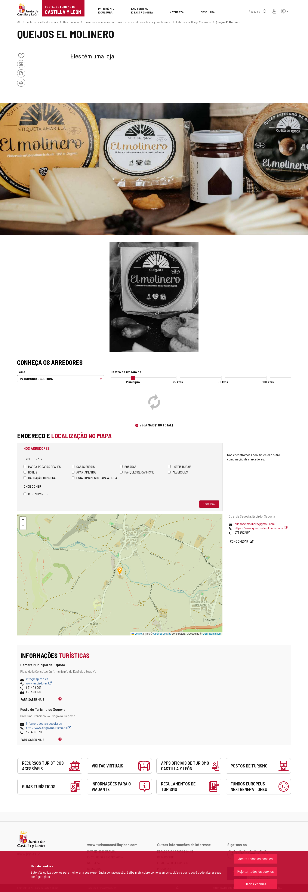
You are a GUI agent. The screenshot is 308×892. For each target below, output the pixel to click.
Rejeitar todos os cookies (255, 871)
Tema (21, 372)
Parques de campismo (137, 472)
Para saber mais (32, 699)
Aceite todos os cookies (255, 858)
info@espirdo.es (37, 679)
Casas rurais (83, 467)
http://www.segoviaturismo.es (48, 728)
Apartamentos (84, 472)
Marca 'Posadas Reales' (42, 467)
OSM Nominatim (212, 633)
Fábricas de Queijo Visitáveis (193, 22)
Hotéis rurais (179, 467)
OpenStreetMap (162, 633)
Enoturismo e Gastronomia (42, 22)
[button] (285, 10)
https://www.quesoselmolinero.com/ (261, 528)
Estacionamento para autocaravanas (96, 478)
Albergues (178, 472)
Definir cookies (255, 884)
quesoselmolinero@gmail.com (255, 524)
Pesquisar (209, 504)
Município (133, 382)
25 (178, 382)
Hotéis (30, 472)
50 (223, 382)
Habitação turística (40, 478)
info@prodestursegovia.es (44, 723)
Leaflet (137, 633)
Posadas (128, 467)
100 (268, 382)
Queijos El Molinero (228, 22)
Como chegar (239, 541)
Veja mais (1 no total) (156, 425)
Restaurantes (36, 494)
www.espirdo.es (39, 683)
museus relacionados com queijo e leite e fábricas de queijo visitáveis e (127, 22)
